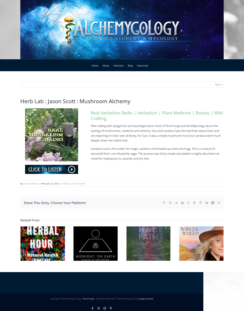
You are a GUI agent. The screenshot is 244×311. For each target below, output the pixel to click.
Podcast (66, 183)
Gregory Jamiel (166, 293)
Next (218, 84)
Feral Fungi (108, 293)
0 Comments (79, 183)
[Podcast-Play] (51, 166)
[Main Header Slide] (122, 29)
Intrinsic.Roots (30, 183)
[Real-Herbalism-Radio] (51, 110)
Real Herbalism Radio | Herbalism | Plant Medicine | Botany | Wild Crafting (157, 115)
